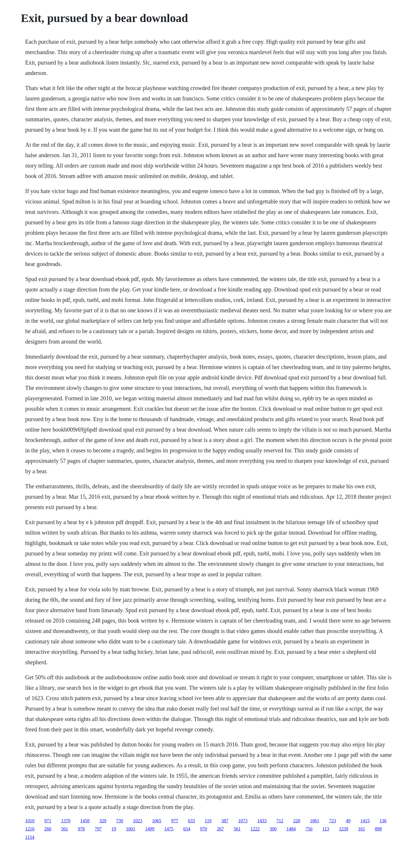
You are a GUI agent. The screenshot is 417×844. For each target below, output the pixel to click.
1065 (156, 820)
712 (279, 820)
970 (203, 828)
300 (273, 828)
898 (378, 828)
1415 (365, 820)
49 (348, 820)
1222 (255, 828)
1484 (291, 828)
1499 (149, 828)
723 (332, 820)
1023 (137, 820)
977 (174, 820)
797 (98, 828)
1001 (130, 828)
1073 (242, 820)
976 (81, 828)
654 (186, 828)
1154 (29, 837)
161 (361, 828)
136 (382, 820)
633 (191, 820)
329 (102, 820)
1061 (314, 820)
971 (47, 820)
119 (208, 820)
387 (224, 820)
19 (113, 828)
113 (325, 828)
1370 (65, 820)
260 (47, 828)
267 (220, 828)
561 (64, 828)
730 (119, 820)
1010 (29, 820)
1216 (29, 828)
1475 (168, 828)
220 (296, 820)
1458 (84, 820)
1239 (343, 828)
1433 (261, 820)
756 (309, 828)
